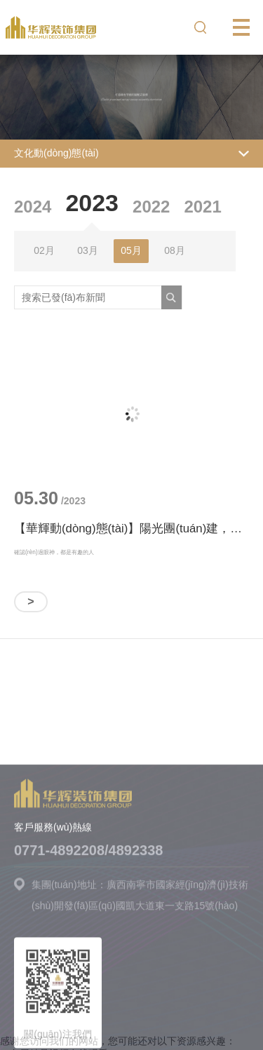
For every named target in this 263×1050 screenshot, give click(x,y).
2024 (32, 206)
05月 (131, 250)
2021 (202, 206)
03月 (87, 250)
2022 (151, 206)
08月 (174, 250)
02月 (44, 250)
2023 (92, 202)
